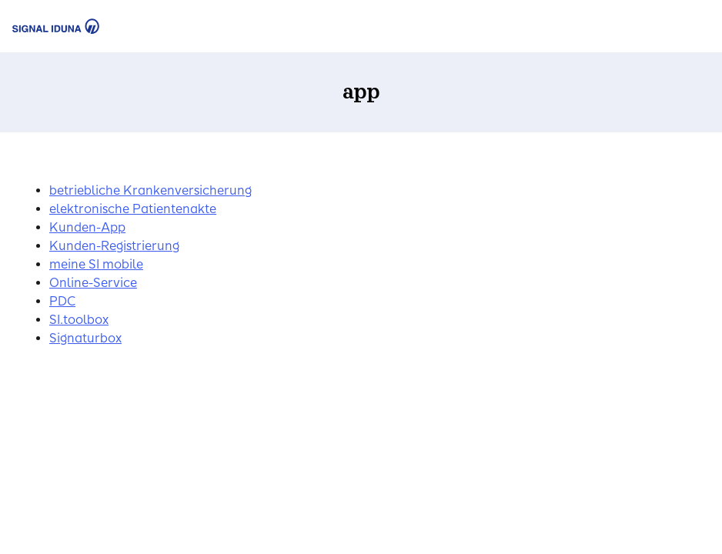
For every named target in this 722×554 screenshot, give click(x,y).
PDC (62, 301)
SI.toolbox (79, 319)
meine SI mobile (96, 264)
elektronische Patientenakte (132, 209)
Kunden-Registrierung (114, 246)
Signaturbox (85, 338)
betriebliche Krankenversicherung (150, 190)
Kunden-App (87, 227)
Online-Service (93, 282)
